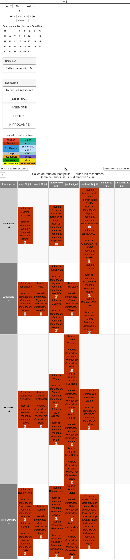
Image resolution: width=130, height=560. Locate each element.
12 (40, 36)
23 (24, 46)
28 (5, 36)
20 (10, 46)
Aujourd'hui (22, 20)
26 (40, 46)
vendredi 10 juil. (89, 184)
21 (15, 46)
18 (34, 41)
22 (19, 46)
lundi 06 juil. (25, 184)
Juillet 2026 (22, 16)
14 (15, 41)
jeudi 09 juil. (72, 184)
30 (5, 46)
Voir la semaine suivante (116, 169)
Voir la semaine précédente (14, 169)
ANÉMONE (8, 297)
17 (29, 41)
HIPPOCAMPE (8, 520)
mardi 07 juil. (41, 184)
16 (24, 41)
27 (5, 31)
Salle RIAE (8, 223)
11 (34, 36)
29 (5, 41)
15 (19, 41)
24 (29, 46)
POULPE (8, 407)
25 (34, 46)
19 (40, 41)
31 (5, 51)
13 (10, 41)
